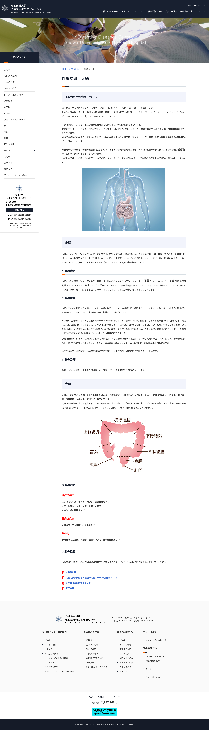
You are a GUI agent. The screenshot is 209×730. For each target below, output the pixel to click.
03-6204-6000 (22, 218)
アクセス (201, 11)
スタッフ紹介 (10, 88)
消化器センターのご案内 (114, 11)
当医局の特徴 (125, 644)
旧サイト (117, 697)
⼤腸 (6, 131)
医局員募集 (49, 662)
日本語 (188, 5)
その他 (7, 156)
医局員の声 (124, 653)
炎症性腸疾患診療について (78, 582)
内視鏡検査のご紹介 (13, 94)
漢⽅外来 (8, 162)
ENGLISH (197, 5)
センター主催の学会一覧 (156, 640)
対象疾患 (8, 100)
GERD (7, 107)
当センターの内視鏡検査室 (56, 658)
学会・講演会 (171, 11)
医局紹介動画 (125, 649)
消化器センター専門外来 (15, 175)
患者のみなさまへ (136, 11)
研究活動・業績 (51, 653)
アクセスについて (153, 677)
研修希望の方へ (155, 11)
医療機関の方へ (187, 11)
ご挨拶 (7, 69)
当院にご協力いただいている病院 (59, 671)
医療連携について (153, 660)
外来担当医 (9, 82)
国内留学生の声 (126, 658)
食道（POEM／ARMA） (15, 119)
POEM (7, 113)
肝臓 (6, 138)
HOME (64, 69)
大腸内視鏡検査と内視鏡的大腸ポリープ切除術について (92, 577)
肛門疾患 (70, 588)
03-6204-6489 (22, 215)
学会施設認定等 (51, 667)
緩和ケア (8, 169)
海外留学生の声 (126, 662)
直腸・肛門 (9, 150)
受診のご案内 (10, 76)
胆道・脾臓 (9, 144)
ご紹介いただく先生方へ (156, 656)
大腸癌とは (71, 572)
